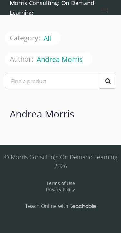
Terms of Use (60, 183)
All (48, 38)
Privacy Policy (60, 189)
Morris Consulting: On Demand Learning (52, 7)
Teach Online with (60, 206)
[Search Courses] (108, 81)
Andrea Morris (60, 59)
